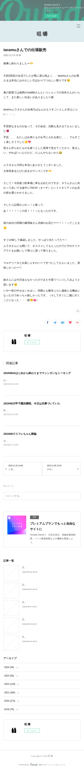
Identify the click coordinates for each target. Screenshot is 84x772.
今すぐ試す (51, 16)
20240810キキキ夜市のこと (36, 637)
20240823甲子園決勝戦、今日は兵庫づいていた (31, 403)
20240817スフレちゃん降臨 (19, 434)
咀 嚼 (42, 34)
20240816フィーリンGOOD (36, 620)
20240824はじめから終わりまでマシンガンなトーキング (37, 373)
